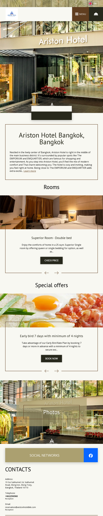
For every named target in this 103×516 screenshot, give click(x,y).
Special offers (51, 285)
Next (56, 273)
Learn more (30, 171)
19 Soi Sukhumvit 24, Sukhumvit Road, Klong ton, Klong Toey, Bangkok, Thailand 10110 (19, 485)
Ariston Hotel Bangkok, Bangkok (51, 138)
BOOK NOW (51, 358)
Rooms (51, 187)
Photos (51, 412)
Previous (47, 273)
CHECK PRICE (51, 260)
